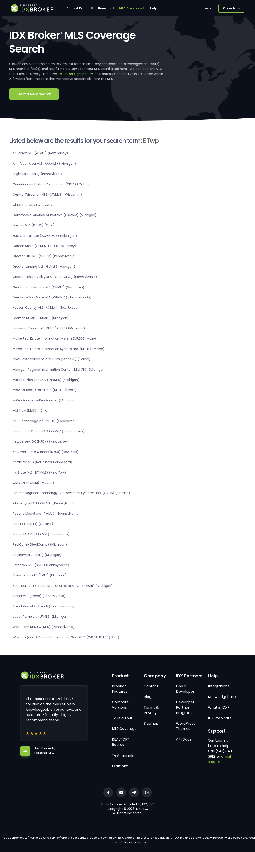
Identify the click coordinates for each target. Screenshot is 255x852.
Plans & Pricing (79, 8)
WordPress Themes (185, 726)
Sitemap (151, 723)
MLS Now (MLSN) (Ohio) (31, 410)
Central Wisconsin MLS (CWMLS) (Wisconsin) (47, 194)
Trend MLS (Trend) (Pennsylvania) (39, 596)
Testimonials (123, 755)
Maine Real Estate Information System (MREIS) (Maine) (55, 338)
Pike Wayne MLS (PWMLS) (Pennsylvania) (44, 503)
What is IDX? (218, 707)
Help (153, 8)
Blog (147, 696)
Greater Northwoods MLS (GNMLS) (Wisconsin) (48, 287)
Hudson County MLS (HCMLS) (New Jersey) (46, 307)
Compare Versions (120, 705)
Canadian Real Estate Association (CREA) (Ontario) (52, 184)
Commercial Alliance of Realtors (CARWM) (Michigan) (55, 215)
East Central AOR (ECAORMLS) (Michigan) (45, 235)
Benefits (105, 8)
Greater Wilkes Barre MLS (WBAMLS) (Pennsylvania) (52, 297)
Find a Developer (185, 689)
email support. (219, 759)
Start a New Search (33, 94)
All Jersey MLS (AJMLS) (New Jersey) (40, 153)
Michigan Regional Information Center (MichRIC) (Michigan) (59, 369)
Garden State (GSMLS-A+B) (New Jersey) (44, 246)
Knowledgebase (222, 696)
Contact (151, 686)
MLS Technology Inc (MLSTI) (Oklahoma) (44, 421)
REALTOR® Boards (120, 742)
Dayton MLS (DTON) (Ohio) (34, 225)
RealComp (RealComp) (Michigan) (40, 544)
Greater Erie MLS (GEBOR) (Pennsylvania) (44, 256)
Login (207, 8)
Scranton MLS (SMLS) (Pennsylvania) (41, 565)
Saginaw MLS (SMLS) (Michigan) (37, 555)
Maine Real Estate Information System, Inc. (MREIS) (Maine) (59, 349)
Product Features (119, 689)
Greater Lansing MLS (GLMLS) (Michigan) (44, 266)
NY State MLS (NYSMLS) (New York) (39, 472)
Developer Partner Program (185, 707)
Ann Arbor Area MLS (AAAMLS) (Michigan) (44, 163)
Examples (120, 766)
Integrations (218, 686)
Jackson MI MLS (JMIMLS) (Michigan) (41, 318)
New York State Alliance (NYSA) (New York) (46, 452)
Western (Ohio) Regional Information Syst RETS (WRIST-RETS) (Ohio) (66, 637)
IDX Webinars (219, 718)
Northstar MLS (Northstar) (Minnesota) (42, 462)
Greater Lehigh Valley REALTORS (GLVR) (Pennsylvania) (55, 277)
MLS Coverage (130, 8)
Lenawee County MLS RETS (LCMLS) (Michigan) (49, 328)
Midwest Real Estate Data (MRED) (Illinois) (45, 390)
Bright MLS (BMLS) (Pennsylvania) (38, 174)
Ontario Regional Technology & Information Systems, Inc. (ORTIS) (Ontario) (71, 493)
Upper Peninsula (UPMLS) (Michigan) (41, 616)
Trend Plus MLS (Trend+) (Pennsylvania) (44, 606)
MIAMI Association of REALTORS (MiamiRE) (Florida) (52, 359)
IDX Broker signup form (75, 74)
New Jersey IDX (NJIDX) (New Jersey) (41, 441)
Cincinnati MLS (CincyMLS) (33, 204)
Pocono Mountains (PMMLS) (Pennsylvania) (46, 513)
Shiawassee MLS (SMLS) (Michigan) (40, 575)
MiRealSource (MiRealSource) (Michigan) (44, 400)
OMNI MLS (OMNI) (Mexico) (33, 482)
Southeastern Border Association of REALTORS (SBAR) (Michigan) (63, 585)
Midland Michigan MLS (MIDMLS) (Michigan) (46, 380)
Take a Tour (122, 718)
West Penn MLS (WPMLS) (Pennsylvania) (44, 627)
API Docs (183, 739)
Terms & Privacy (151, 710)
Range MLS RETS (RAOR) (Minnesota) (41, 534)
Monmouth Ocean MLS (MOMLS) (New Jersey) (49, 431)
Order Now (231, 8)
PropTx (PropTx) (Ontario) (33, 524)
